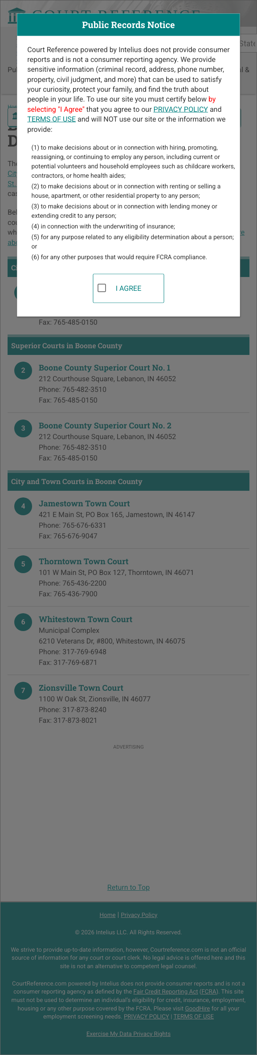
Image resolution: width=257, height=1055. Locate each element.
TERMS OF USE (51, 119)
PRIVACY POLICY (181, 109)
